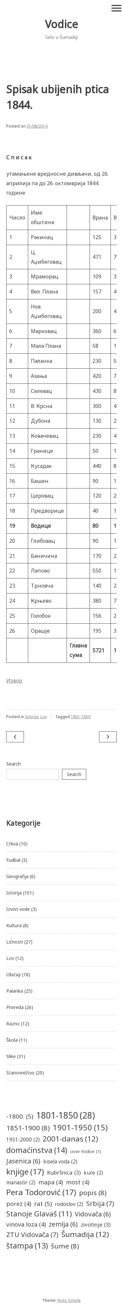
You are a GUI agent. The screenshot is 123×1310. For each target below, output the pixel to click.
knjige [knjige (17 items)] (25, 1172)
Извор (14, 680)
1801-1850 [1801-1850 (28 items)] (65, 1115)
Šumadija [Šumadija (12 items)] (85, 1234)
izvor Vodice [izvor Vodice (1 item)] (85, 1151)
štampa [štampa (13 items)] (27, 1245)
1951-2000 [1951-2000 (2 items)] (23, 1139)
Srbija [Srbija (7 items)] (100, 1203)
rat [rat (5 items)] (43, 1203)
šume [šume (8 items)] (65, 1246)
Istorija (31, 716)
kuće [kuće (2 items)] (93, 1173)
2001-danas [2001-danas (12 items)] (70, 1138)
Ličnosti (14, 942)
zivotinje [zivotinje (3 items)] (96, 1224)
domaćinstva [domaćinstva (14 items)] (36, 1150)
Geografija (17, 876)
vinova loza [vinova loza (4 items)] (26, 1224)
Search (13, 764)
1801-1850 (81, 716)
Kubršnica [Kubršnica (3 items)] (64, 1172)
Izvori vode (18, 909)
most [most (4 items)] (77, 1182)
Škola (12, 1040)
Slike (11, 1056)
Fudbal (13, 860)
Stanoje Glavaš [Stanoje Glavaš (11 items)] (39, 1213)
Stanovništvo (20, 1073)
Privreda (15, 1007)
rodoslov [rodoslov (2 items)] (69, 1204)
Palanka (14, 991)
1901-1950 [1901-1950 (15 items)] (80, 1128)
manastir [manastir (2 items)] (20, 1182)
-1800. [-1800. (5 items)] (19, 1116)
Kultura (14, 925)
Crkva (12, 844)
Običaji (13, 974)
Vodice (61, 24)
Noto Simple (69, 1300)
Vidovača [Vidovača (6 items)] (93, 1214)
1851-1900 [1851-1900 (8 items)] (28, 1128)
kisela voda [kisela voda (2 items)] (60, 1161)
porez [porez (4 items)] (18, 1203)
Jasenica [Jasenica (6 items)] (23, 1161)
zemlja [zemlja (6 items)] (63, 1224)
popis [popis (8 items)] (93, 1193)
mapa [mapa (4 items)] (50, 1182)
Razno (13, 1023)
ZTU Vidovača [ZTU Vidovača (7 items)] (32, 1234)
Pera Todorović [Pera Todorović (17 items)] (41, 1192)
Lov (43, 716)
